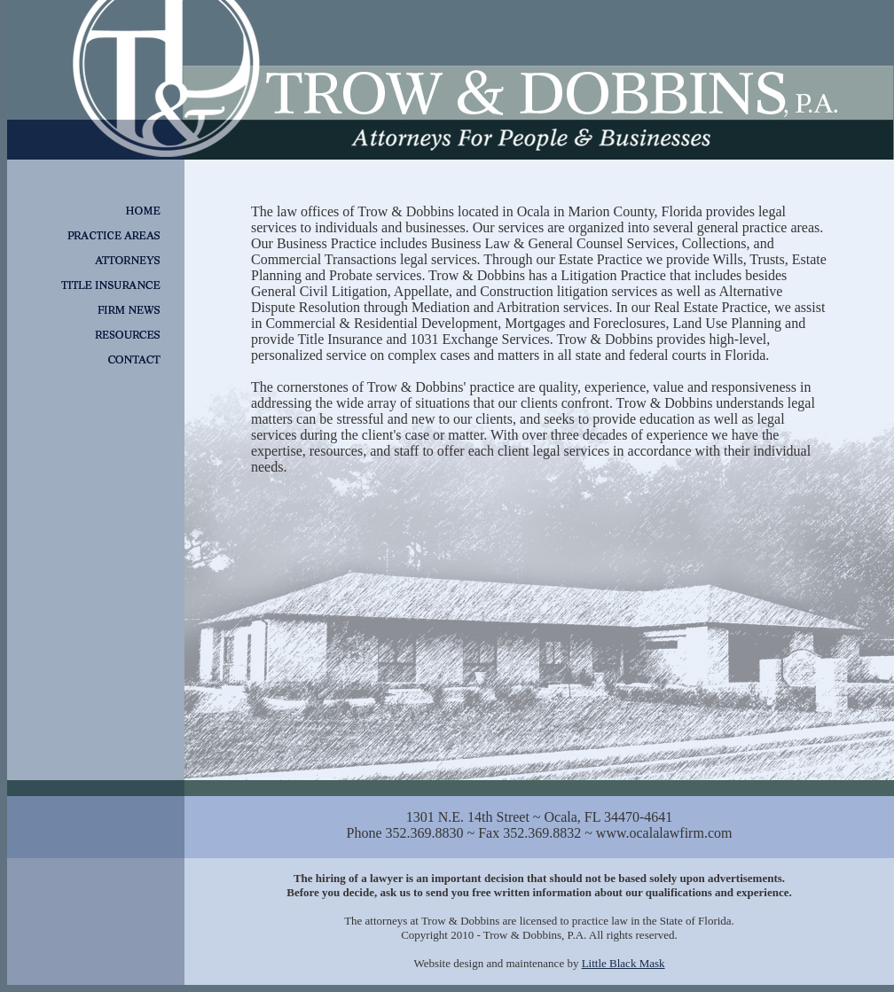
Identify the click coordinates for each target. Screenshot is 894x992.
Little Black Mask (623, 963)
